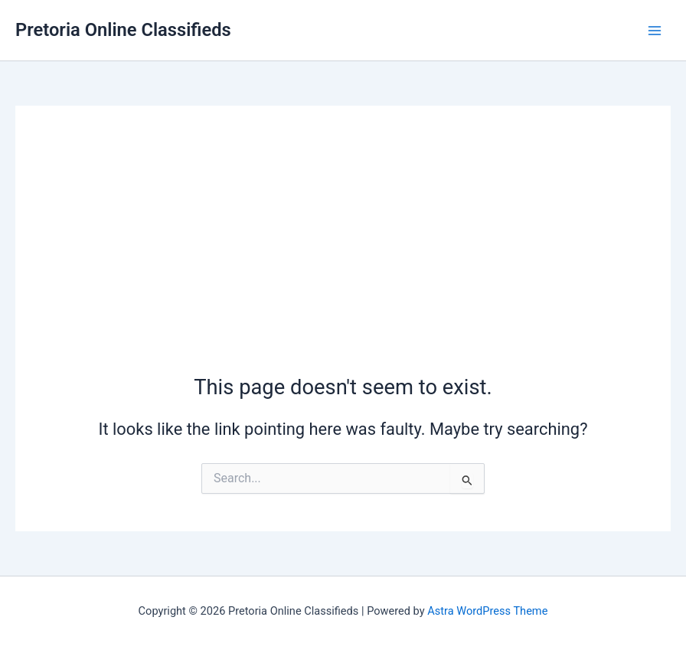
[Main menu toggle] (655, 31)
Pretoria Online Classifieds (123, 30)
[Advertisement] (343, 258)
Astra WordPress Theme (487, 611)
